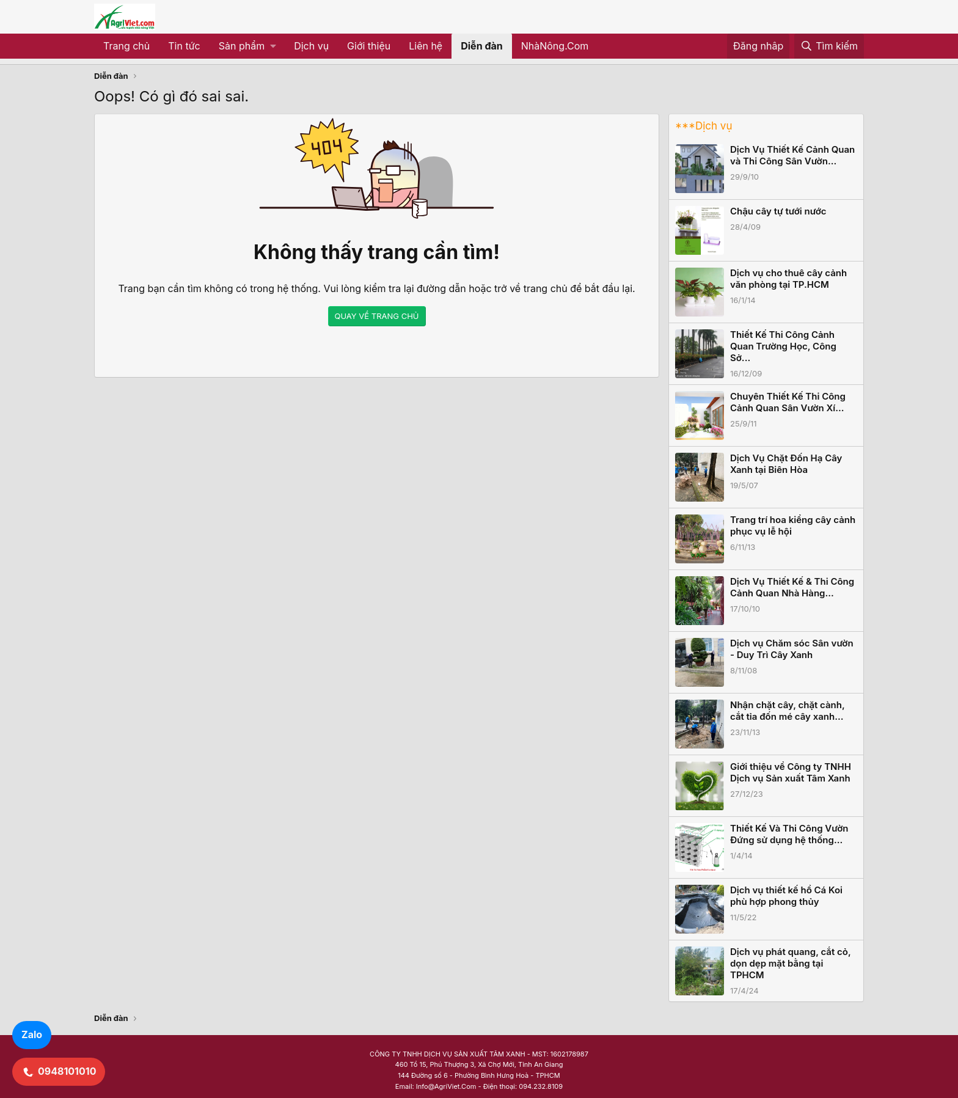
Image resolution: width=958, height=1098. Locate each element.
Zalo (31, 1034)
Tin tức (184, 46)
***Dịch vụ (703, 126)
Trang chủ (126, 46)
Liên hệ (425, 46)
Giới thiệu (368, 46)
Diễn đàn (482, 46)
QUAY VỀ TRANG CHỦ (377, 316)
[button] (247, 46)
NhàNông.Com (555, 46)
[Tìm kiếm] (829, 46)
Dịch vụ (311, 46)
